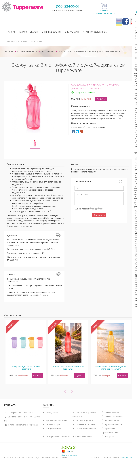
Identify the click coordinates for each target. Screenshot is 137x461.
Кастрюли (108, 436)
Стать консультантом (95, 32)
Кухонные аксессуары (84, 424)
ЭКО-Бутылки (50, 412)
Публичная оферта (68, 455)
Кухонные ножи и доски (55, 420)
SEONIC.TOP (127, 457)
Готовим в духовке (83, 420)
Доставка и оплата (17, 41)
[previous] (36, 391)
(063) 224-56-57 (68, 6)
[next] (100, 391)
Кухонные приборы (112, 424)
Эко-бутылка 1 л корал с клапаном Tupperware (68, 367)
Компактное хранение (84, 428)
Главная (11, 32)
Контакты (36, 41)
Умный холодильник (112, 416)
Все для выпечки (52, 428)
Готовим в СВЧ (110, 420)
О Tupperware (72, 32)
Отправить (99, 215)
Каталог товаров (28, 32)
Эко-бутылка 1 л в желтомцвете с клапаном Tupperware (110, 367)
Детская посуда (51, 424)
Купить (37, 375)
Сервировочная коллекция (56, 436)
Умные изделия (110, 412)
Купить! (101, 98)
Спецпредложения (51, 32)
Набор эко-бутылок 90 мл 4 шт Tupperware (26, 367)
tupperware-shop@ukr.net (27, 424)
